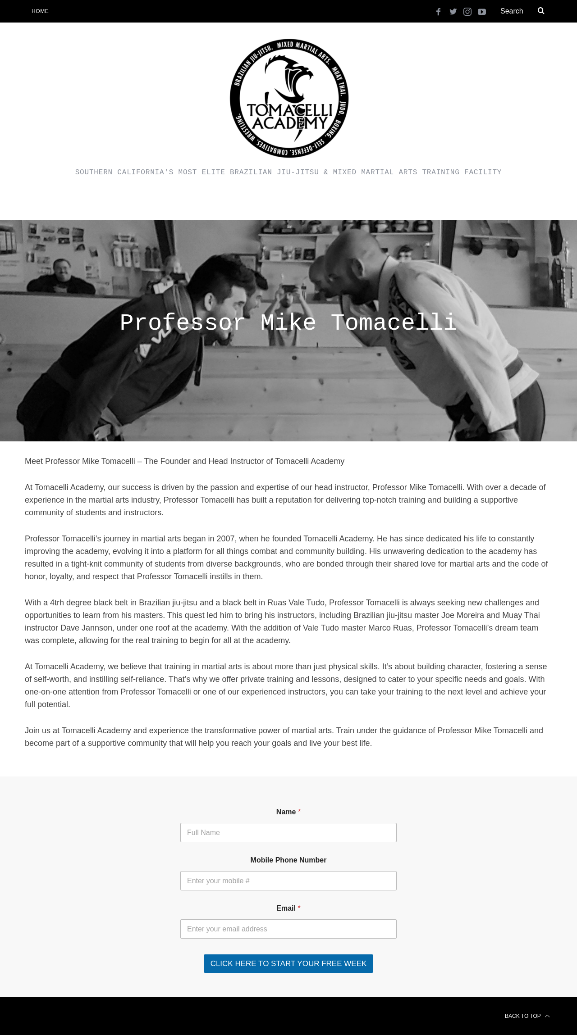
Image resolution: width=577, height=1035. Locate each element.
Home (40, 11)
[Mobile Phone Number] (288, 880)
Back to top (527, 1016)
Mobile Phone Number (289, 860)
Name (288, 812)
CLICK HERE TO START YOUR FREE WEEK (289, 963)
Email (288, 908)
